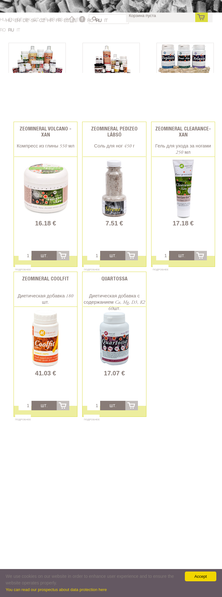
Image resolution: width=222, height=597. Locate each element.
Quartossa (114, 279)
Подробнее (23, 269)
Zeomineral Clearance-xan (183, 132)
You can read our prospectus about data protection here (56, 589)
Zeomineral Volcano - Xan (45, 132)
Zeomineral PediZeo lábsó (114, 132)
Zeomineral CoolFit (45, 279)
